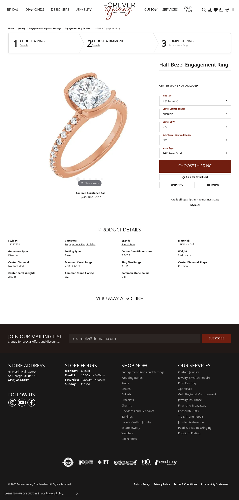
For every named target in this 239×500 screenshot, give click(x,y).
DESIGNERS (60, 10)
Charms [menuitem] (127, 405)
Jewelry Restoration (191, 422)
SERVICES (170, 10)
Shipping (177, 185)
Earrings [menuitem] (127, 416)
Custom (151, 10)
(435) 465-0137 (91, 197)
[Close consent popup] (77, 493)
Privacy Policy (162, 484)
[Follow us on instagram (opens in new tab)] (12, 403)
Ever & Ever (128, 244)
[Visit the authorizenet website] (68, 462)
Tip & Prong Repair (190, 416)
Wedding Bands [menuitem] (132, 378)
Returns (213, 185)
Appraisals (185, 389)
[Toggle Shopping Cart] (221, 10)
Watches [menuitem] (127, 433)
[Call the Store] (18, 380)
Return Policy (142, 484)
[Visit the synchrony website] (166, 462)
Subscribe (216, 338)
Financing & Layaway (192, 405)
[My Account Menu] (210, 10)
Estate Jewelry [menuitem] (131, 428)
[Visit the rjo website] (146, 462)
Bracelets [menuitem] (128, 400)
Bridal (13, 10)
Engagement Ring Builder (77, 28)
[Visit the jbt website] (103, 462)
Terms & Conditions (185, 484)
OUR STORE (188, 10)
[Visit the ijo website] (85, 462)
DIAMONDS (34, 10)
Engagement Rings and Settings (45, 28)
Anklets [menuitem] (127, 394)
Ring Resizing (187, 383)
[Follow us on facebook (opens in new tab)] (31, 403)
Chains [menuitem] (126, 389)
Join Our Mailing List (35, 336)
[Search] (204, 10)
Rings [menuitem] (125, 383)
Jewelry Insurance (190, 400)
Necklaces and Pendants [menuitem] (138, 411)
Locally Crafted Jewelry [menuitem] (137, 422)
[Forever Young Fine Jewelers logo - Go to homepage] (119, 10)
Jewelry (84, 10)
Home (11, 28)
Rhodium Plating (189, 433)
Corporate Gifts (188, 411)
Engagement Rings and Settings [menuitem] (143, 372)
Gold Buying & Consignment (197, 394)
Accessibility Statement (215, 484)
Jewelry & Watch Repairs (194, 378)
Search (24, 45)
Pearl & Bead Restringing (195, 428)
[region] (89, 128)
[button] (78, 179)
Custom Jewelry (188, 372)
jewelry (21, 28)
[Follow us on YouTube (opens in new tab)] (22, 403)
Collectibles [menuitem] (129, 439)
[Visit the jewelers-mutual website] (125, 462)
